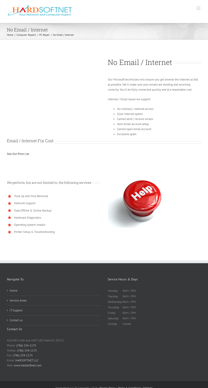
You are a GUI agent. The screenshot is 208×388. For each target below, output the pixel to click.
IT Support (16, 310)
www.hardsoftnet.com (28, 365)
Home (13, 291)
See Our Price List (18, 154)
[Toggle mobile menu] (198, 8)
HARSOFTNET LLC (26, 360)
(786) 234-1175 (26, 345)
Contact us (16, 320)
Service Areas (18, 300)
